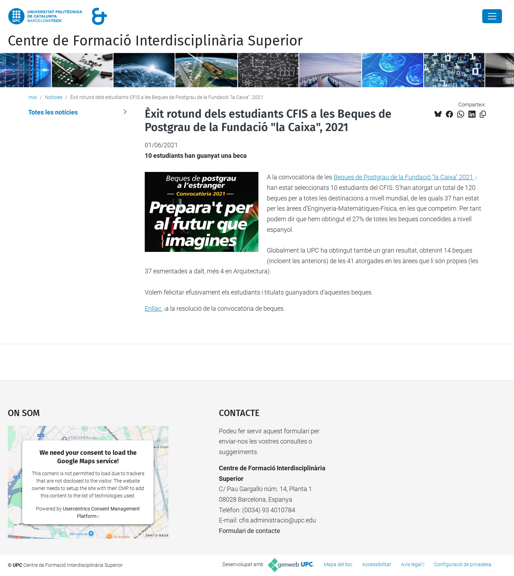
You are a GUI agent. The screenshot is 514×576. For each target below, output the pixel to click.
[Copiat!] (483, 114)
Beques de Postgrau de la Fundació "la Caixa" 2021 (404, 177)
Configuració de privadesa (462, 564)
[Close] (492, 16)
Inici (32, 97)
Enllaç (154, 308)
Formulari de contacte (249, 530)
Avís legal (411, 564)
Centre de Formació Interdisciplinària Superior (155, 40)
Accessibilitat (376, 564)
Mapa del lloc (338, 564)
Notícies (53, 97)
